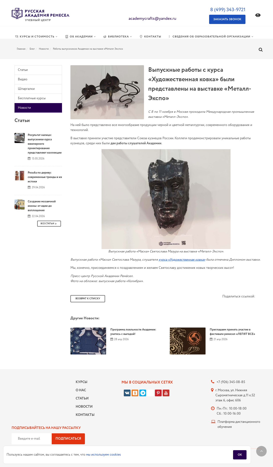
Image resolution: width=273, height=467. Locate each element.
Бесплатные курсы (32, 98)
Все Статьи (49, 223)
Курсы (81, 382)
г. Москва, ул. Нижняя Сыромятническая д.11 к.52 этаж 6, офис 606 (235, 395)
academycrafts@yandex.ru (152, 19)
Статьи (23, 70)
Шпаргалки (26, 88)
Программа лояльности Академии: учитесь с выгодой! (133, 332)
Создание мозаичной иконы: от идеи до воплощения (42, 205)
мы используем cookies (103, 454)
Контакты (84, 415)
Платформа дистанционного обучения (239, 424)
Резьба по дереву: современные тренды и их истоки (45, 177)
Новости (24, 107)
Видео (22, 79)
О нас (81, 390)
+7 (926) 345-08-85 (230, 382)
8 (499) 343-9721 (227, 9)
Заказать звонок (227, 19)
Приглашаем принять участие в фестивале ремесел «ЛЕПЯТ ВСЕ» (232, 332)
